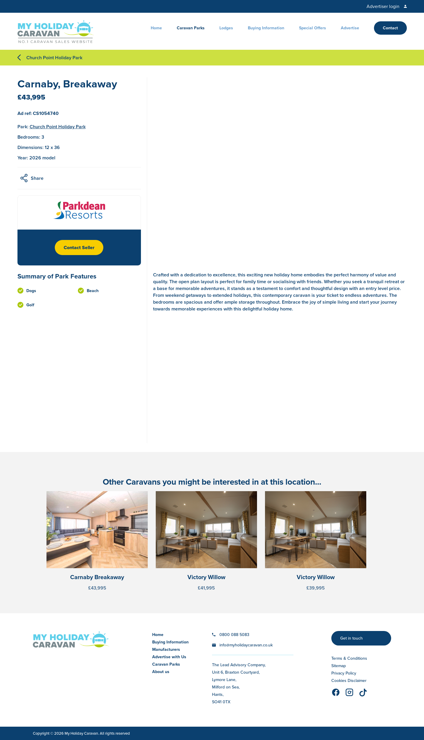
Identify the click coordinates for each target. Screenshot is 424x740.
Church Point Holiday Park (54, 57)
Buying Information (266, 28)
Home (156, 28)
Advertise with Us (169, 657)
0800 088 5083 (234, 635)
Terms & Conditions (349, 658)
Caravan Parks (191, 28)
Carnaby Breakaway (97, 577)
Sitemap (338, 666)
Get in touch (351, 638)
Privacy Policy (343, 673)
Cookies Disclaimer (349, 680)
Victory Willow (206, 577)
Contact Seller (79, 247)
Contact (390, 28)
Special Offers (312, 28)
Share (37, 178)
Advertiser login (383, 6)
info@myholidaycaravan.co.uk (246, 645)
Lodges (226, 28)
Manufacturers (166, 649)
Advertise (350, 28)
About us (160, 672)
